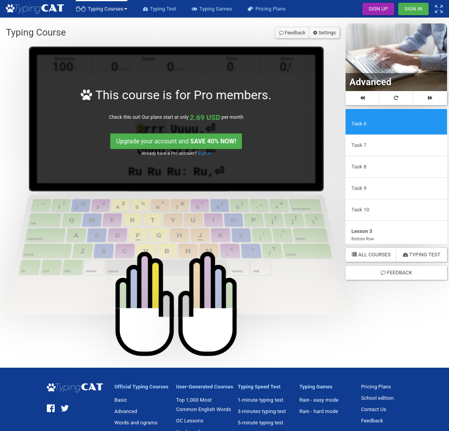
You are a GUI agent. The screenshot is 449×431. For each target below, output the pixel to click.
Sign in (209, 158)
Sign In (413, 9)
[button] (101, 9)
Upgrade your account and (179, 145)
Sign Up (378, 9)
